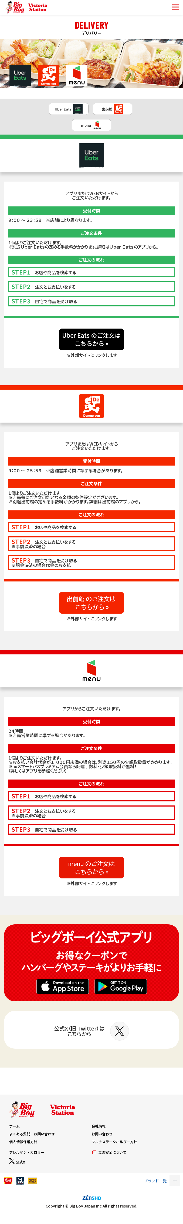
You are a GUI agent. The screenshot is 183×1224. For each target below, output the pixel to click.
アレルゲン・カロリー (26, 1152)
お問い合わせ (102, 1133)
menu (91, 125)
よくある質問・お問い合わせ (32, 1133)
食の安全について (108, 1152)
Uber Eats (69, 109)
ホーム (14, 1126)
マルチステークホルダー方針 (114, 1141)
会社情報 (98, 1126)
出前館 (112, 109)
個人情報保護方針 (23, 1141)
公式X (17, 1162)
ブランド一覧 (155, 1180)
